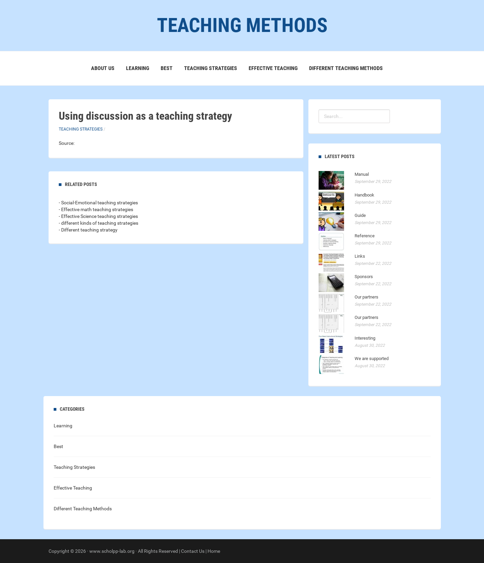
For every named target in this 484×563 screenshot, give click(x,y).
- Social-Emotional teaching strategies (98, 202)
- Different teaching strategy (88, 230)
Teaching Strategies (210, 68)
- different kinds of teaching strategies (98, 223)
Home (214, 551)
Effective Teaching (273, 68)
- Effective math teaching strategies (96, 209)
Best (167, 68)
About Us (102, 68)
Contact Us (192, 551)
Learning (137, 68)
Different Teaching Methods (346, 68)
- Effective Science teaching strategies (98, 216)
